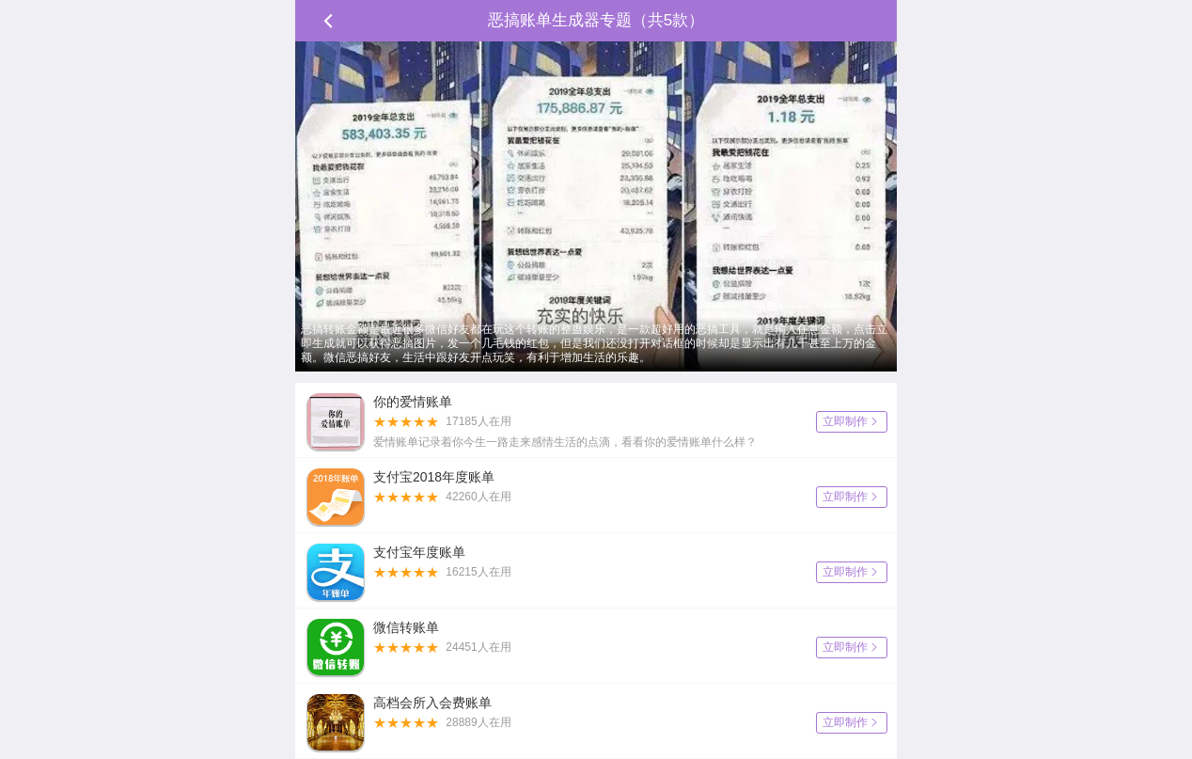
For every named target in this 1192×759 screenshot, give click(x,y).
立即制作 (852, 421)
